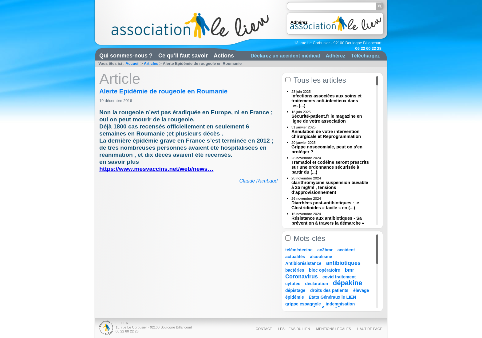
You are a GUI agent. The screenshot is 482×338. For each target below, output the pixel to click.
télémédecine (299, 249)
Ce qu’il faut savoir (183, 56)
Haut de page (369, 329)
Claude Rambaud (258, 180)
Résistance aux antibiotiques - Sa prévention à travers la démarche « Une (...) (328, 223)
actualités (295, 256)
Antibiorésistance (303, 263)
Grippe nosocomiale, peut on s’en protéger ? (326, 149)
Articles (151, 63)
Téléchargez (365, 55)
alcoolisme (321, 256)
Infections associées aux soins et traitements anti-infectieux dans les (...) (326, 100)
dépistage (295, 290)
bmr (349, 270)
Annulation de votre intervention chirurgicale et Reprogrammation (326, 134)
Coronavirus (302, 276)
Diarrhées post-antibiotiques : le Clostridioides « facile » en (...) (325, 205)
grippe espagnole (303, 303)
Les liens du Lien (294, 329)
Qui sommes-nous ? (125, 56)
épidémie (294, 297)
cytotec (292, 283)
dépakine (347, 283)
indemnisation (340, 303)
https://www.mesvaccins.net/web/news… (156, 169)
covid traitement (339, 276)
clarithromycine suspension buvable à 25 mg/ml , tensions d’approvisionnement (329, 187)
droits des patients (329, 290)
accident (346, 249)
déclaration (316, 283)
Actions (224, 56)
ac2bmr (325, 249)
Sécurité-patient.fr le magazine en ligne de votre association (326, 119)
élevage (361, 290)
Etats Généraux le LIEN (332, 297)
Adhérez (335, 55)
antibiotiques (343, 263)
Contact (263, 329)
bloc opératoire (324, 270)
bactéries (294, 270)
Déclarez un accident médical (285, 55)
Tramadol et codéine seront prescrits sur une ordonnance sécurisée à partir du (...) (330, 167)
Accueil (132, 63)
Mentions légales (333, 329)
